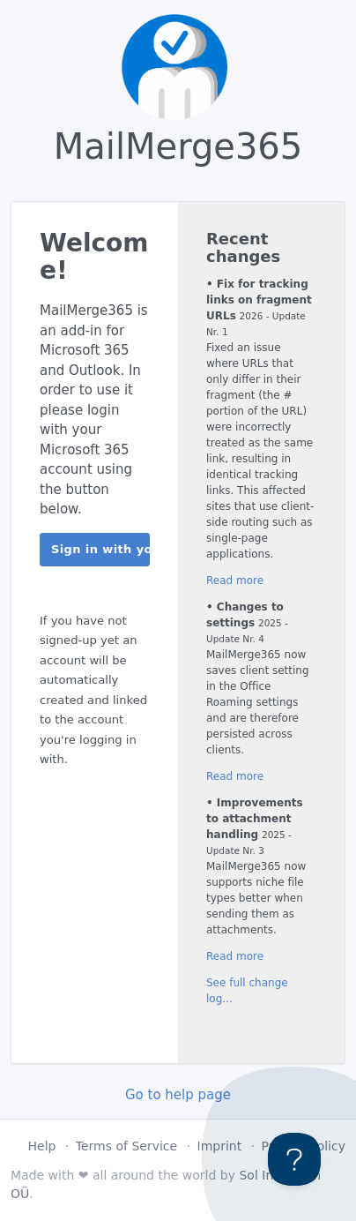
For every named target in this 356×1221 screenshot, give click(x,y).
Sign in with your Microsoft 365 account (100, 549)
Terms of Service (126, 1146)
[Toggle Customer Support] (294, 1159)
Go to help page (178, 1095)
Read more (234, 580)
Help (42, 1146)
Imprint (219, 1146)
